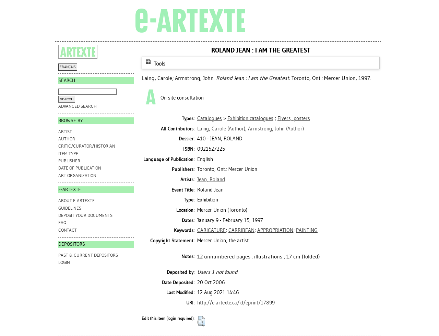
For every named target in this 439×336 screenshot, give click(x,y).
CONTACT (67, 230)
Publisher (69, 160)
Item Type (68, 153)
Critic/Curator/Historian (86, 146)
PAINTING (307, 230)
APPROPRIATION (275, 230)
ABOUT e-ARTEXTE (76, 200)
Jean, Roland (211, 179)
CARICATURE (211, 230)
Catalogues (209, 118)
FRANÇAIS (68, 67)
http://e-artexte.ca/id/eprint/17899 (236, 303)
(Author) (221, 129)
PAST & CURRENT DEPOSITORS (88, 255)
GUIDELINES (69, 208)
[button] (201, 321)
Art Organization (77, 175)
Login (64, 262)
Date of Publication (79, 168)
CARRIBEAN (241, 230)
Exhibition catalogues (250, 118)
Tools (154, 63)
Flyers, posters (293, 118)
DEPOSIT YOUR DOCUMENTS (85, 215)
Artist (65, 131)
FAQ (62, 222)
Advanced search (77, 106)
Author (66, 138)
